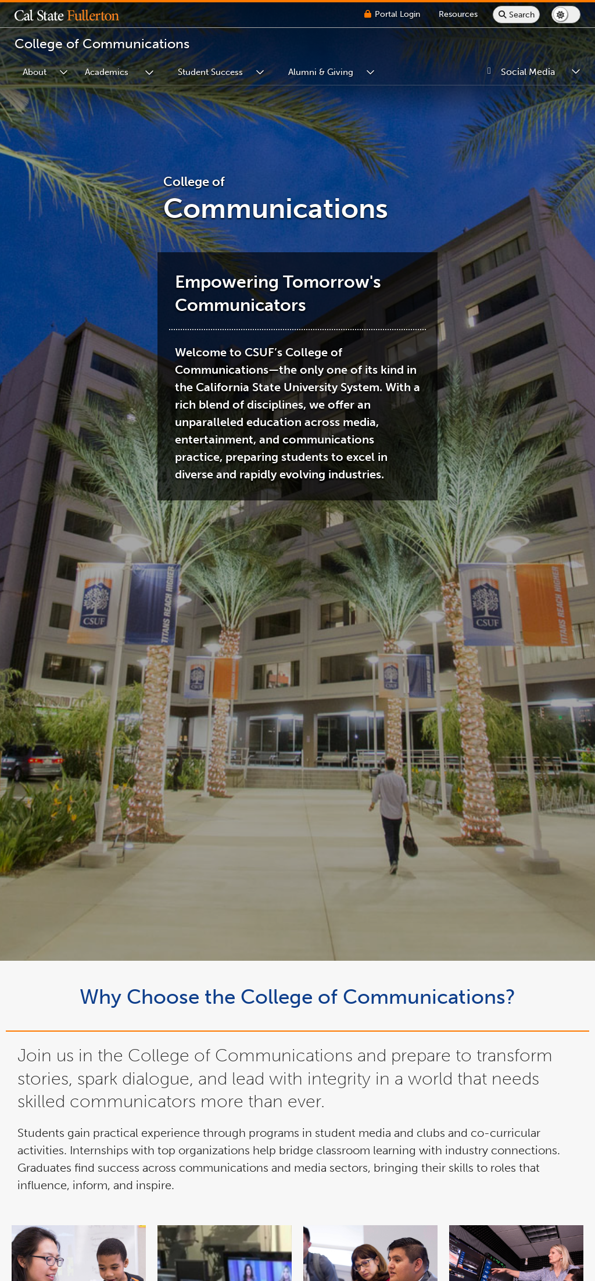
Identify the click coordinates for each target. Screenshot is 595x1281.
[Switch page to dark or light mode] (565, 14)
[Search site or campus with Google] (516, 14)
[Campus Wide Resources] (458, 14)
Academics (106, 72)
